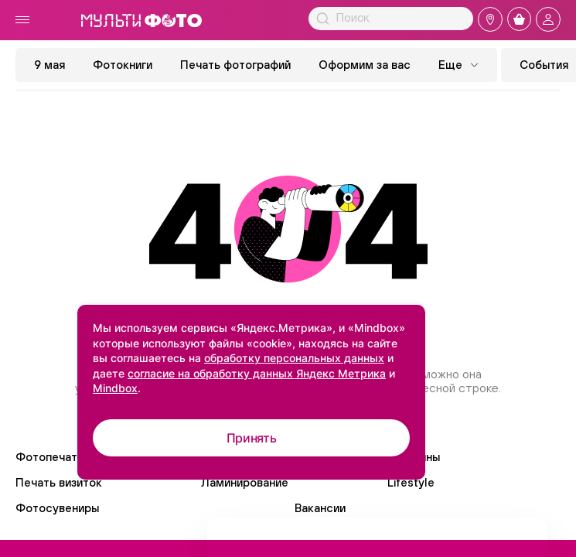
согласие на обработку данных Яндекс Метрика (257, 373)
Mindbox (115, 388)
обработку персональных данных (294, 357)
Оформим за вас (365, 64)
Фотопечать (49, 456)
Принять (252, 438)
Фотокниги (122, 64)
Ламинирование (244, 482)
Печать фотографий (235, 64)
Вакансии (320, 507)
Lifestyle (411, 482)
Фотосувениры (57, 507)
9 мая (49, 64)
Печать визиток (58, 482)
